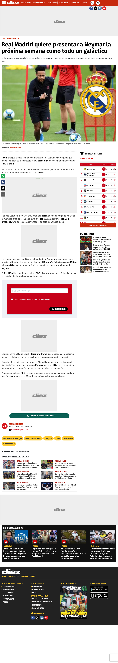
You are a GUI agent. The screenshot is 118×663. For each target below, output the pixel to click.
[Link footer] (11, 572)
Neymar (49, 438)
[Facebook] (33, 617)
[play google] (103, 589)
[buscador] (92, 3)
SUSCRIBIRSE (58, 309)
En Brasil (95, 546)
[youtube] (46, 617)
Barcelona (68, 438)
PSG (58, 438)
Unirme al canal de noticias (42, 416)
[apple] (103, 595)
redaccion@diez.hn (18, 429)
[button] (3, 176)
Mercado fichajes (33, 438)
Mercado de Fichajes (13, 438)
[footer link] (59, 577)
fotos (35, 546)
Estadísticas (93, 153)
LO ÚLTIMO (87, 233)
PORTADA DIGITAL (69, 583)
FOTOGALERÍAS (15, 527)
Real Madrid (9, 444)
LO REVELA (8, 546)
